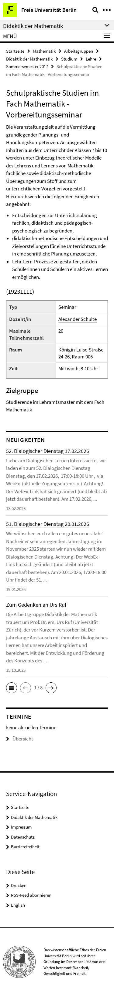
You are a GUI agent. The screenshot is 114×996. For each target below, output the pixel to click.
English (18, 905)
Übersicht (19, 738)
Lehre (91, 59)
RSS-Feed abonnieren (31, 895)
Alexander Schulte (77, 319)
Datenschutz (22, 837)
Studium (69, 59)
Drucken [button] (18, 885)
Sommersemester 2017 (27, 66)
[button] (11, 688)
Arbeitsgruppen (78, 51)
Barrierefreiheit (25, 846)
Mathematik (44, 51)
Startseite (15, 51)
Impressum (21, 827)
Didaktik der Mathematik (29, 59)
